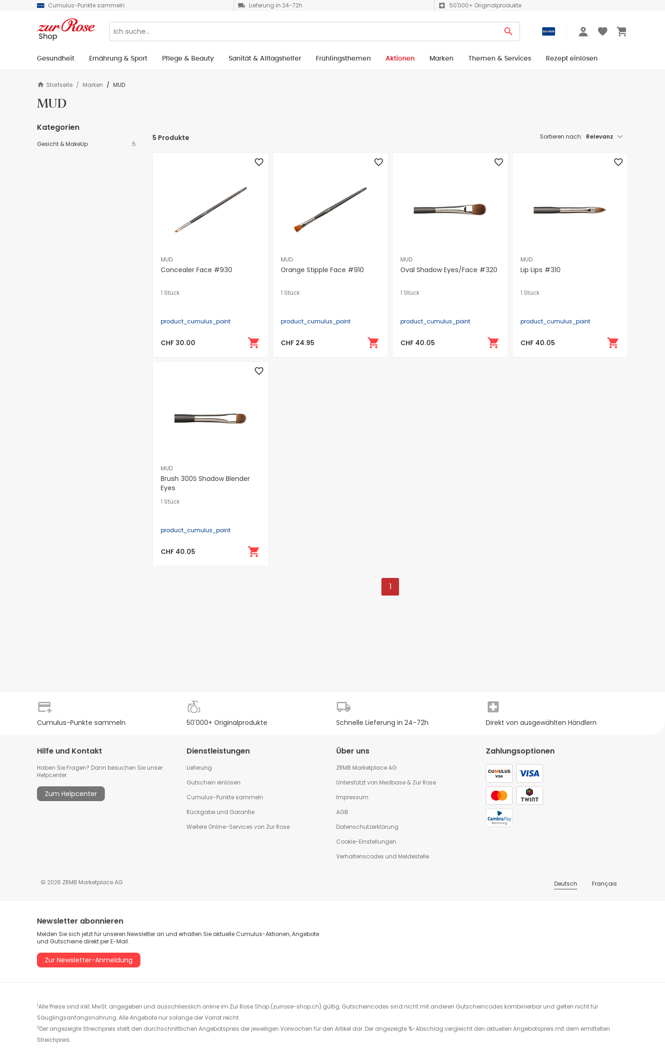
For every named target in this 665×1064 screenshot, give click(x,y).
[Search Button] (508, 31)
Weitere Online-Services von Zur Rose (238, 827)
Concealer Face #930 (196, 269)
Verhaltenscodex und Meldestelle (382, 856)
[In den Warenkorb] (254, 343)
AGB (342, 812)
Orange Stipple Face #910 (322, 269)
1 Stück (170, 293)
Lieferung (199, 768)
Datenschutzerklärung (367, 827)
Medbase (392, 782)
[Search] (303, 31)
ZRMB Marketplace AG (366, 768)
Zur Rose (424, 782)
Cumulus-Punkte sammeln (225, 797)
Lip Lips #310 (540, 269)
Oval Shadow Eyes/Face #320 (448, 269)
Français (604, 884)
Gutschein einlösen (214, 782)
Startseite (55, 85)
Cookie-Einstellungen (366, 841)
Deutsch (565, 884)
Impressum (352, 797)
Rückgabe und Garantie (220, 812)
